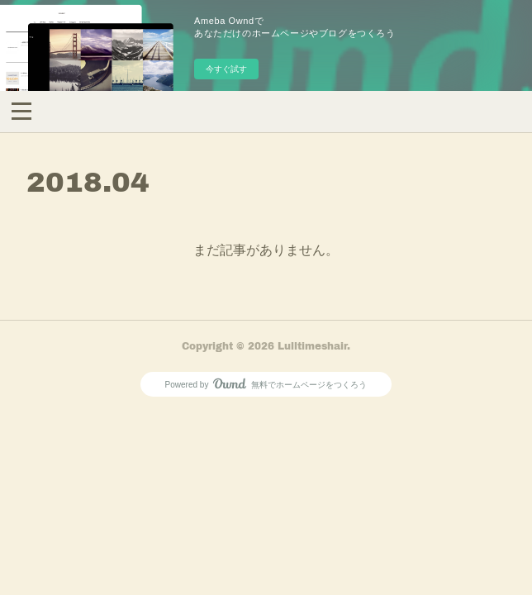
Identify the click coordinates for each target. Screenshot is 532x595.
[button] (21, 109)
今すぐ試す (226, 69)
